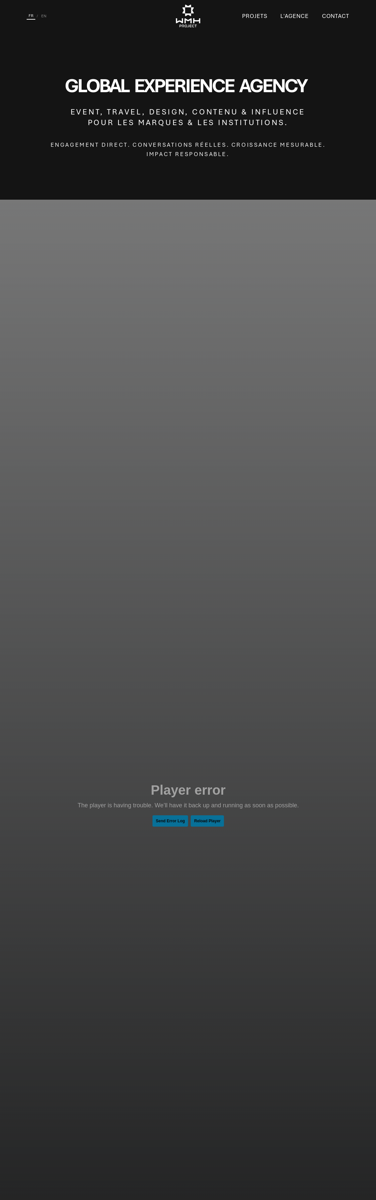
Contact (335, 16)
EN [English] (43, 16)
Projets (254, 16)
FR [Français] (31, 15)
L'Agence (294, 16)
